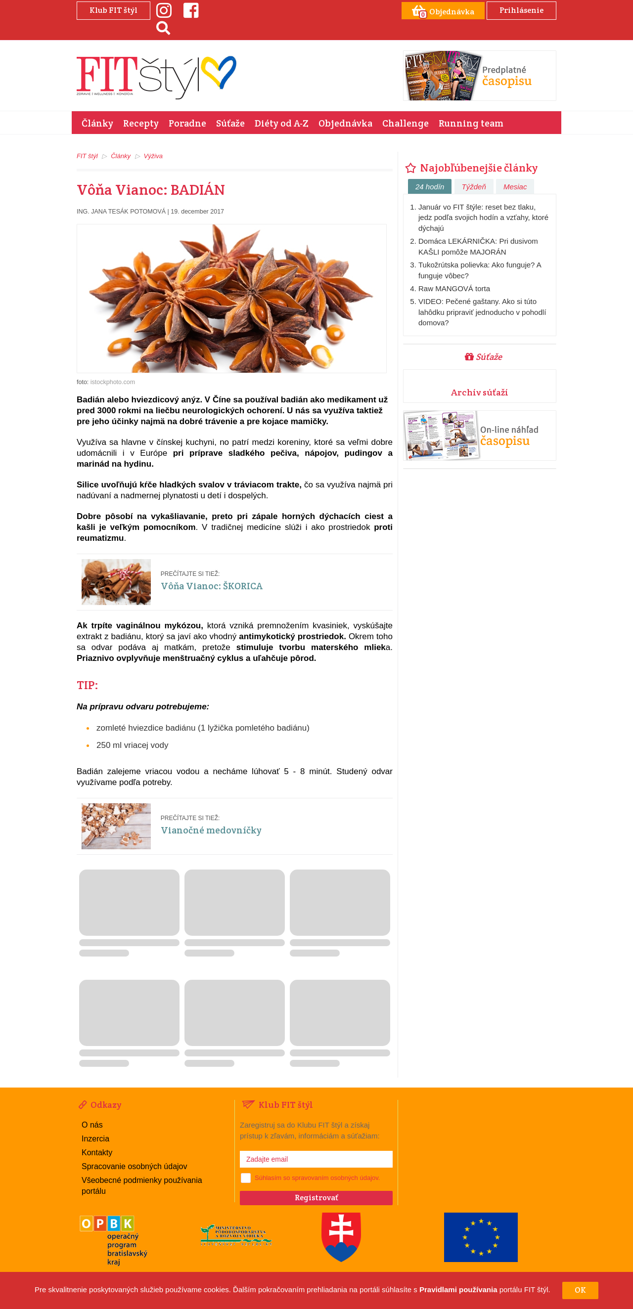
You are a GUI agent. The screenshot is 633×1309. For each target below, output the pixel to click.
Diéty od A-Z (282, 123)
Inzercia (95, 1138)
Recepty (141, 123)
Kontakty (97, 1152)
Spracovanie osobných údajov (134, 1166)
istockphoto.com (112, 382)
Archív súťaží (479, 392)
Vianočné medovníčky (211, 830)
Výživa (153, 156)
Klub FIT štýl (113, 10)
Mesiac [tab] (515, 186)
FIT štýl (87, 156)
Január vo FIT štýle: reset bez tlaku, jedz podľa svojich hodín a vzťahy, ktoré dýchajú (483, 217)
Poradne (187, 123)
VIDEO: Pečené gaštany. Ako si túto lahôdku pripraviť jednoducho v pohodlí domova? (482, 312)
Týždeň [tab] (474, 186)
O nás (92, 1125)
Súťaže (230, 123)
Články (97, 123)
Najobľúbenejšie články (470, 168)
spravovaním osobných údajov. (336, 1177)
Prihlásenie (521, 10)
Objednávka (345, 123)
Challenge (405, 123)
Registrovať (316, 1197)
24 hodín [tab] (429, 186)
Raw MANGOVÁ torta (454, 288)
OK (580, 1290)
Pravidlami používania (458, 1290)
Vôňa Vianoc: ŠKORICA (212, 586)
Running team (471, 123)
